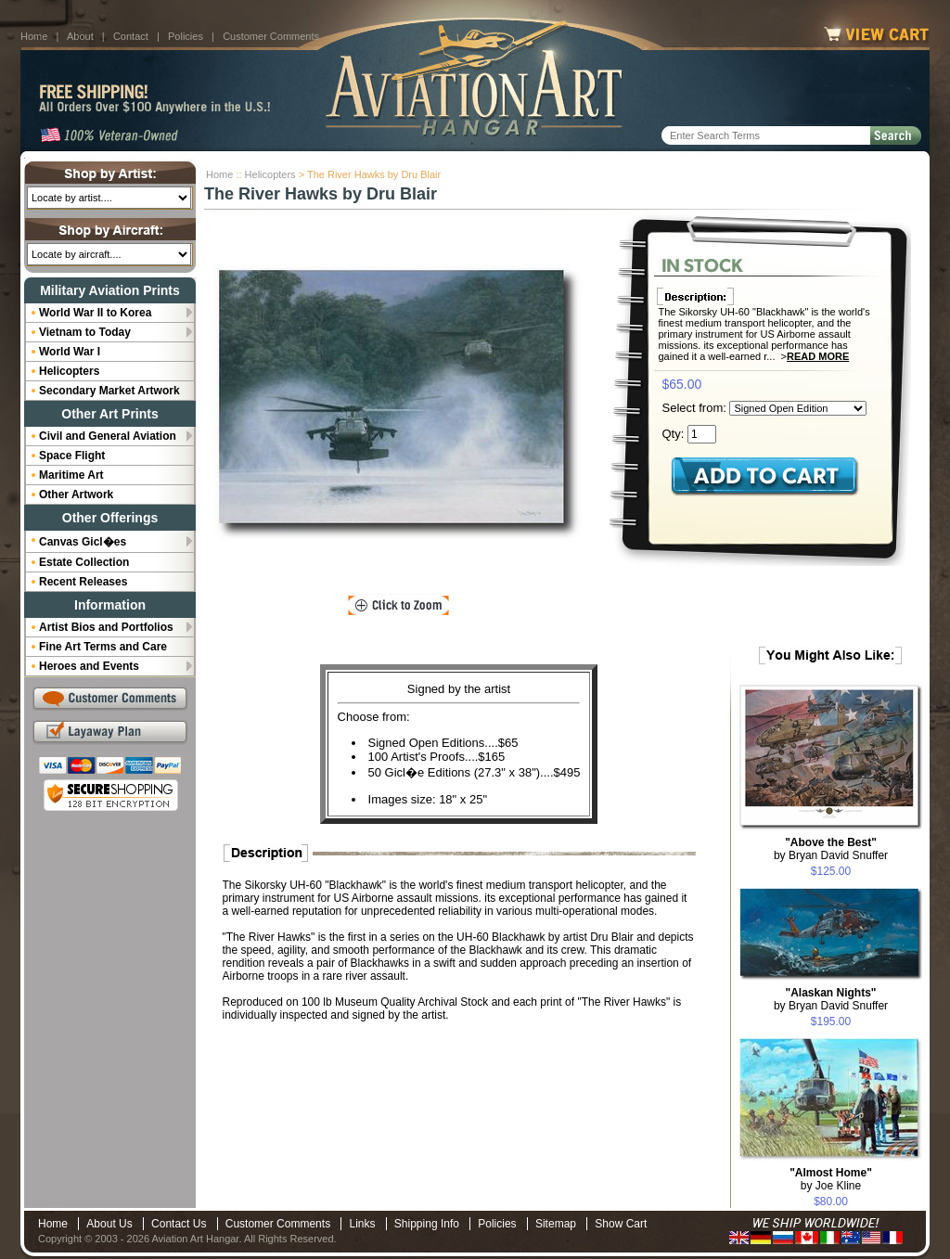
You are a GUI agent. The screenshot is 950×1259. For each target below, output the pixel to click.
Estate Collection (84, 562)
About (80, 36)
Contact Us (178, 1223)
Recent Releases (83, 581)
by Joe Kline (831, 1179)
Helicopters (270, 174)
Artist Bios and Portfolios (106, 627)
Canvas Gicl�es (82, 541)
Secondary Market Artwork (109, 390)
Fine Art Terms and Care (103, 646)
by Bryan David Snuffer (831, 849)
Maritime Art (71, 475)
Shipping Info (426, 1223)
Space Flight (72, 455)
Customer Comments (271, 36)
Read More (818, 356)
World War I (69, 351)
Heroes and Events (89, 666)
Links (362, 1223)
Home (33, 36)
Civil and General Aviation (107, 436)
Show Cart (621, 1223)
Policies (185, 36)
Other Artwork (76, 494)
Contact (130, 36)
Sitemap (555, 1223)
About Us (109, 1223)
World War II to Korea (95, 312)
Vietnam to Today (85, 332)
